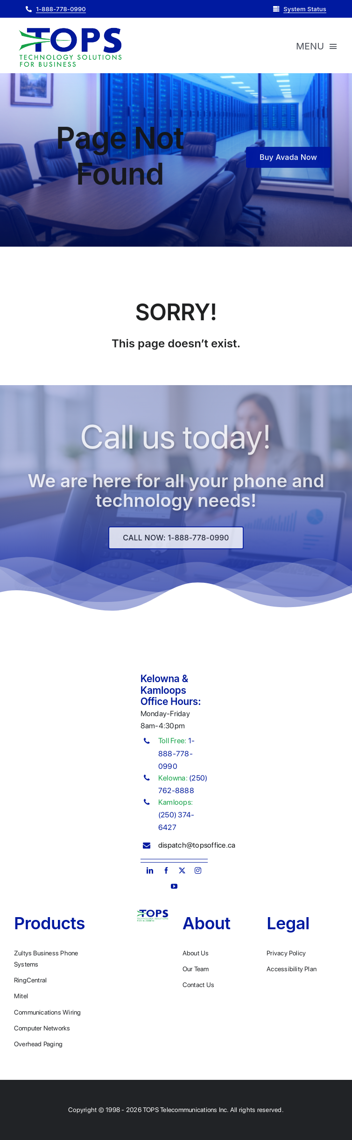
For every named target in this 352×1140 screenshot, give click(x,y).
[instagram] (198, 870)
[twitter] (182, 870)
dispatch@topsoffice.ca (196, 845)
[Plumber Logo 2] (70, 28)
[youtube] (174, 886)
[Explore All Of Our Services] (175, 541)
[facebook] (166, 870)
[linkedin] (150, 870)
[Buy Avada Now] (288, 158)
